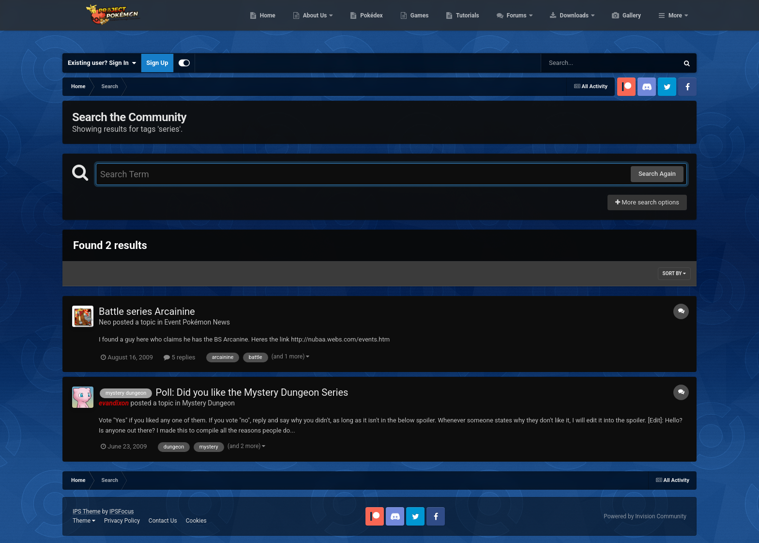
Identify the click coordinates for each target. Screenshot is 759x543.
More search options (647, 202)
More (675, 24)
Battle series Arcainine (147, 311)
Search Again (657, 173)
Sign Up (157, 62)
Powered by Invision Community (645, 516)
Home (313, 24)
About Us (361, 24)
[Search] (585, 63)
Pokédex (417, 24)
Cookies (196, 520)
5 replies (179, 357)
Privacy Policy (122, 520)
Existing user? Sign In (102, 63)
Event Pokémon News (197, 322)
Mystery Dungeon (208, 403)
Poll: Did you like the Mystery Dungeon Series (251, 392)
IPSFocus (121, 511)
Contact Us (163, 520)
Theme (84, 520)
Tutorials (513, 24)
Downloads (621, 24)
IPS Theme (87, 511)
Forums (563, 24)
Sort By (674, 273)
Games (465, 24)
